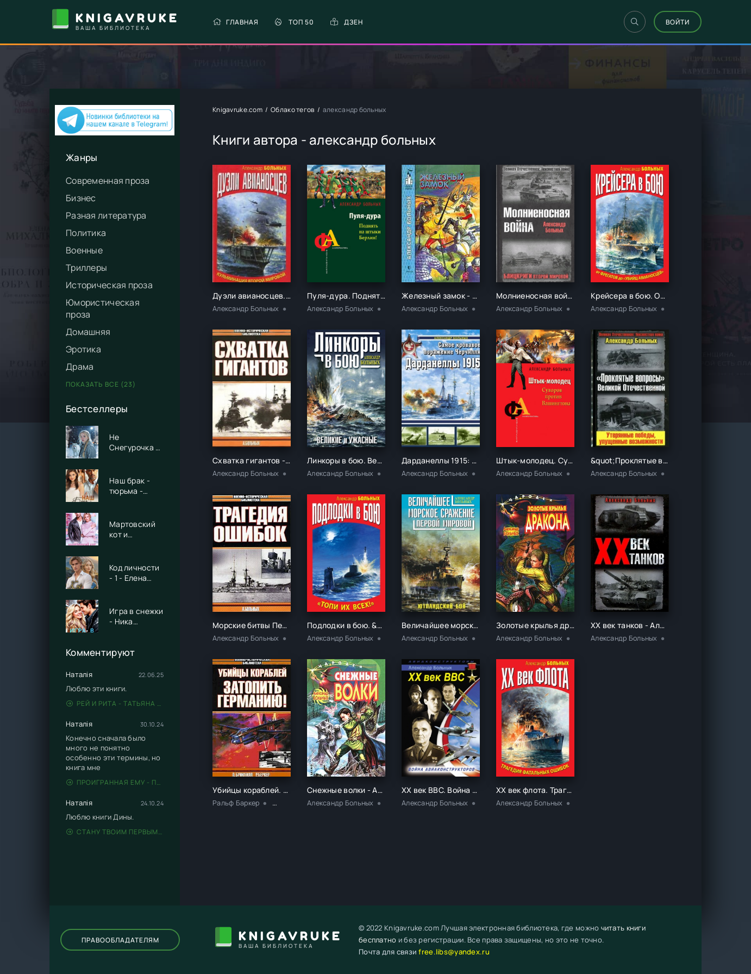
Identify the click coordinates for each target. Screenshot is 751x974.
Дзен (346, 22)
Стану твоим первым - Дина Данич (115, 831)
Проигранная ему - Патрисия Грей (115, 782)
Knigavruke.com (237, 109)
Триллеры (86, 268)
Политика (86, 233)
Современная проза (108, 181)
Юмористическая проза (103, 308)
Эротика (83, 349)
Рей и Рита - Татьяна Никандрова (115, 703)
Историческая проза (109, 285)
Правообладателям (120, 940)
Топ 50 (294, 22)
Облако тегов (292, 109)
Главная (235, 22)
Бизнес (81, 198)
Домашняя (88, 332)
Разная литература (106, 215)
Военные (84, 250)
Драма (79, 367)
